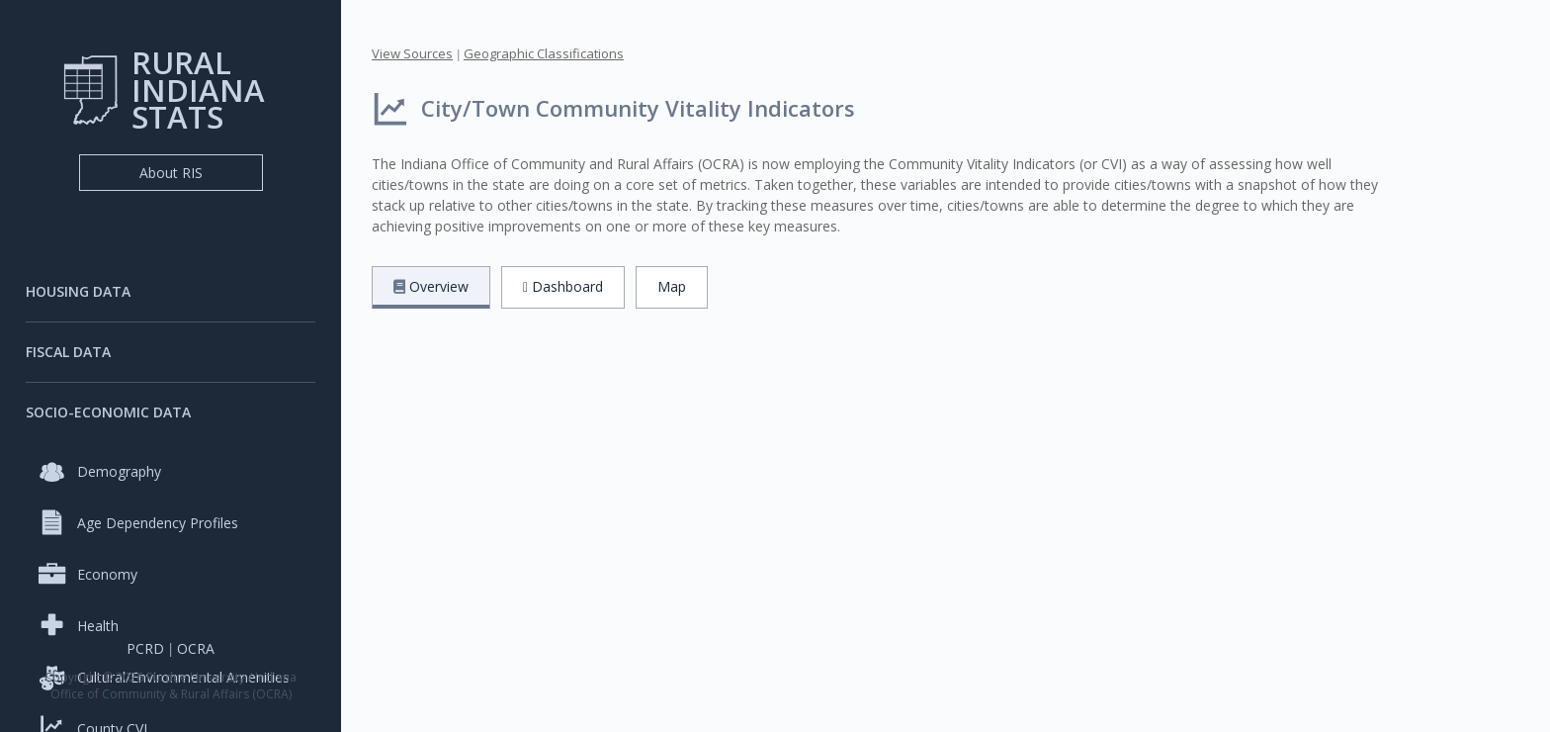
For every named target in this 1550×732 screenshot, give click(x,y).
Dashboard (563, 286)
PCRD (145, 648)
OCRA (196, 648)
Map (671, 286)
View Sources (412, 53)
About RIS (171, 172)
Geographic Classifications (544, 53)
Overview (431, 286)
